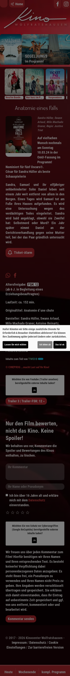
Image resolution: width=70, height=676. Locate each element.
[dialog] (35, 338)
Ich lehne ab (45, 344)
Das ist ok (59, 344)
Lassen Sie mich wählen (15, 344)
